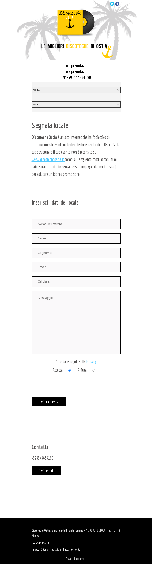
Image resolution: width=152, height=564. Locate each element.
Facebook (68, 549)
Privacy (91, 361)
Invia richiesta (49, 401)
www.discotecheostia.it (48, 159)
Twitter (77, 549)
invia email (46, 470)
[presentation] (64, 389)
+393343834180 (79, 77)
